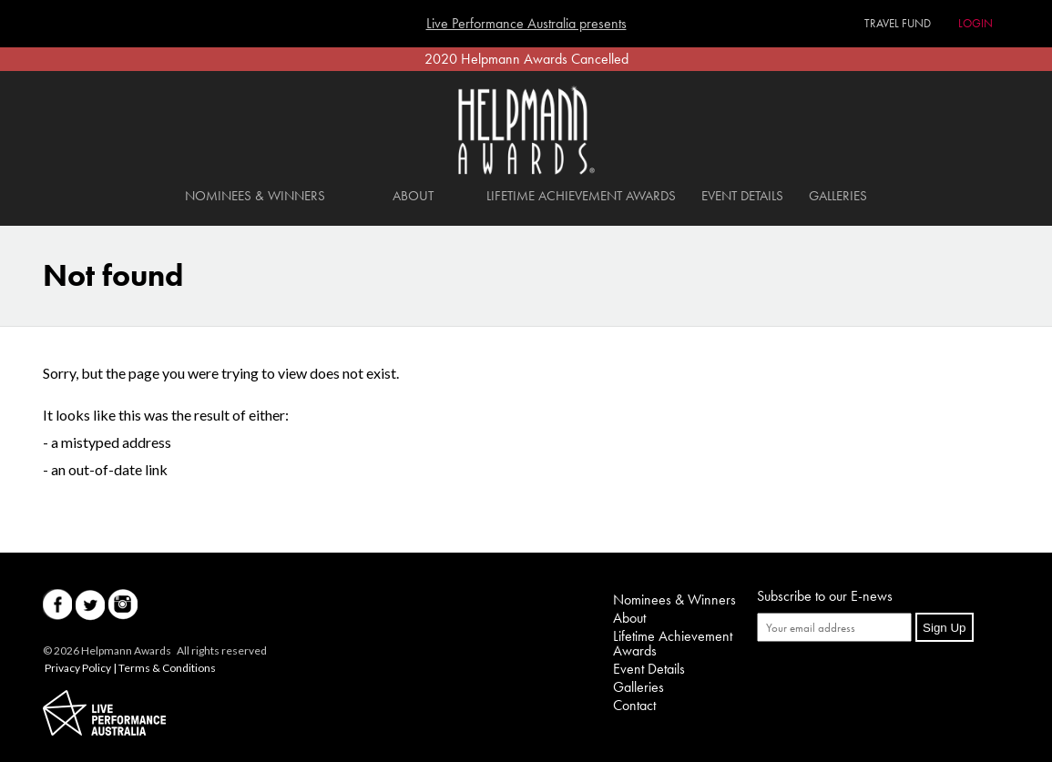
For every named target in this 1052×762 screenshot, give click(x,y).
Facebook (57, 605)
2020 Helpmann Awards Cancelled (526, 58)
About (413, 196)
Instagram (123, 605)
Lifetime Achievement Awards (581, 196)
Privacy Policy (78, 668)
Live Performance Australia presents (526, 23)
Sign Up (944, 628)
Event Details (742, 196)
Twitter (90, 605)
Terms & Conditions (167, 668)
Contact (634, 705)
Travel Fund (897, 23)
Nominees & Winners (255, 196)
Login (975, 23)
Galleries (838, 196)
